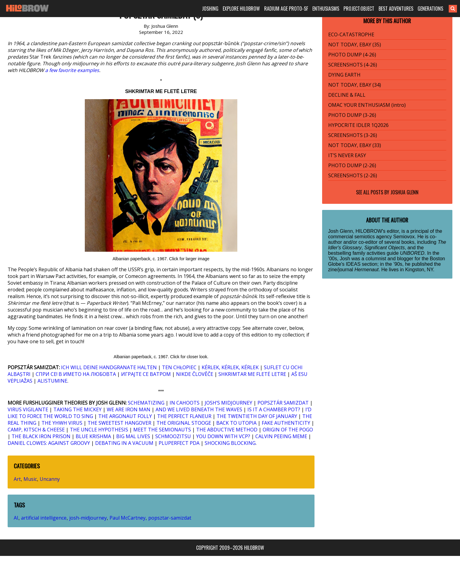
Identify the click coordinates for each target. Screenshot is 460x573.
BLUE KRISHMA (93, 436)
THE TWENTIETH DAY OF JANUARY (257, 416)
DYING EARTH (344, 74)
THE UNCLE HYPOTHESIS (99, 429)
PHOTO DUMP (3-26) (352, 115)
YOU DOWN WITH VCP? (223, 436)
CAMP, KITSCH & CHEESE (36, 429)
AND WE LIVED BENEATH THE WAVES (199, 409)
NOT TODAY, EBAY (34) (354, 84)
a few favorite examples (72, 70)
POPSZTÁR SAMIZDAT (283, 402)
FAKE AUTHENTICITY (286, 423)
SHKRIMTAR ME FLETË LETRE (252, 374)
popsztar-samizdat (169, 517)
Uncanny (50, 479)
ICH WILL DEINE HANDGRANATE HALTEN (109, 367)
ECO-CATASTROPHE (351, 34)
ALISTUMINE (52, 380)
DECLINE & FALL (346, 95)
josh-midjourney (88, 517)
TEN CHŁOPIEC (179, 367)
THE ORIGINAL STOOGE (183, 423)
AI (16, 517)
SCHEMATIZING (146, 402)
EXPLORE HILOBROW (241, 8)
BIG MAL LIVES (133, 436)
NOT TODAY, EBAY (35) (354, 44)
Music (30, 479)
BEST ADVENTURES (396, 8)
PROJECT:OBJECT (358, 8)
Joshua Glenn (404, 192)
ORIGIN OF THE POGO (288, 429)
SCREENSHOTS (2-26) (352, 175)
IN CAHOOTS (184, 402)
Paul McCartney (128, 517)
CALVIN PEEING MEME (281, 436)
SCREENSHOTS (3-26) (352, 135)
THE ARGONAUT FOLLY (125, 416)
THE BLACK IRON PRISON (41, 436)
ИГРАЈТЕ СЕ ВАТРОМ (146, 374)
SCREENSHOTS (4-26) (352, 64)
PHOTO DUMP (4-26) (352, 54)
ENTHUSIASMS (325, 8)
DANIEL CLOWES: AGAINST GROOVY (49, 443)
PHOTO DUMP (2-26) (352, 165)
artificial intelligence (43, 517)
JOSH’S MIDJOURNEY (228, 402)
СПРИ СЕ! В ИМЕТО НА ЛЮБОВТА (76, 374)
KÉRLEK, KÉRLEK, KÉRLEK (230, 367)
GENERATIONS (430, 8)
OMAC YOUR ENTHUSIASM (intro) (367, 105)
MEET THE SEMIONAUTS (162, 429)
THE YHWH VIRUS (61, 423)
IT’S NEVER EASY (347, 155)
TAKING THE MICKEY (77, 409)
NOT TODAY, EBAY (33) (354, 145)
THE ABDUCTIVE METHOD (226, 429)
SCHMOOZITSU (173, 436)
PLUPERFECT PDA (179, 443)
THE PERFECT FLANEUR (184, 416)
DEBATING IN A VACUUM (124, 443)
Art (17, 479)
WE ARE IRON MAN (128, 409)
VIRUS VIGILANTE (28, 409)
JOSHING (210, 8)
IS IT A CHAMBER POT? (273, 409)
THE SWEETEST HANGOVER (119, 423)
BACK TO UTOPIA (236, 423)
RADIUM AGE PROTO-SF (286, 8)
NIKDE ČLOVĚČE (194, 374)
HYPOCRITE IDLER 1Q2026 (358, 125)
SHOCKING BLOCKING (230, 443)
